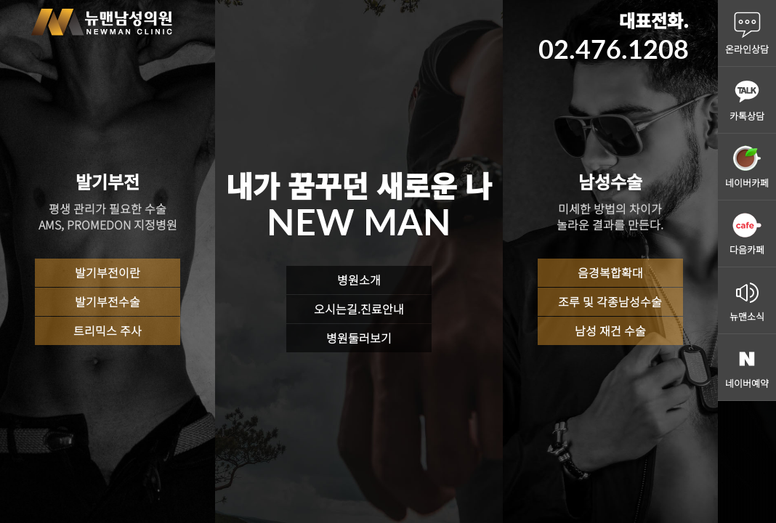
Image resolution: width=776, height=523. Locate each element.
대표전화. (613, 36)
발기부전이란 (107, 272)
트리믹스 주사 (107, 330)
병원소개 (359, 279)
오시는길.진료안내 (359, 308)
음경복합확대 (610, 272)
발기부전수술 (107, 301)
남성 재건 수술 (610, 330)
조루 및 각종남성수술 (610, 301)
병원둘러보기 (359, 337)
